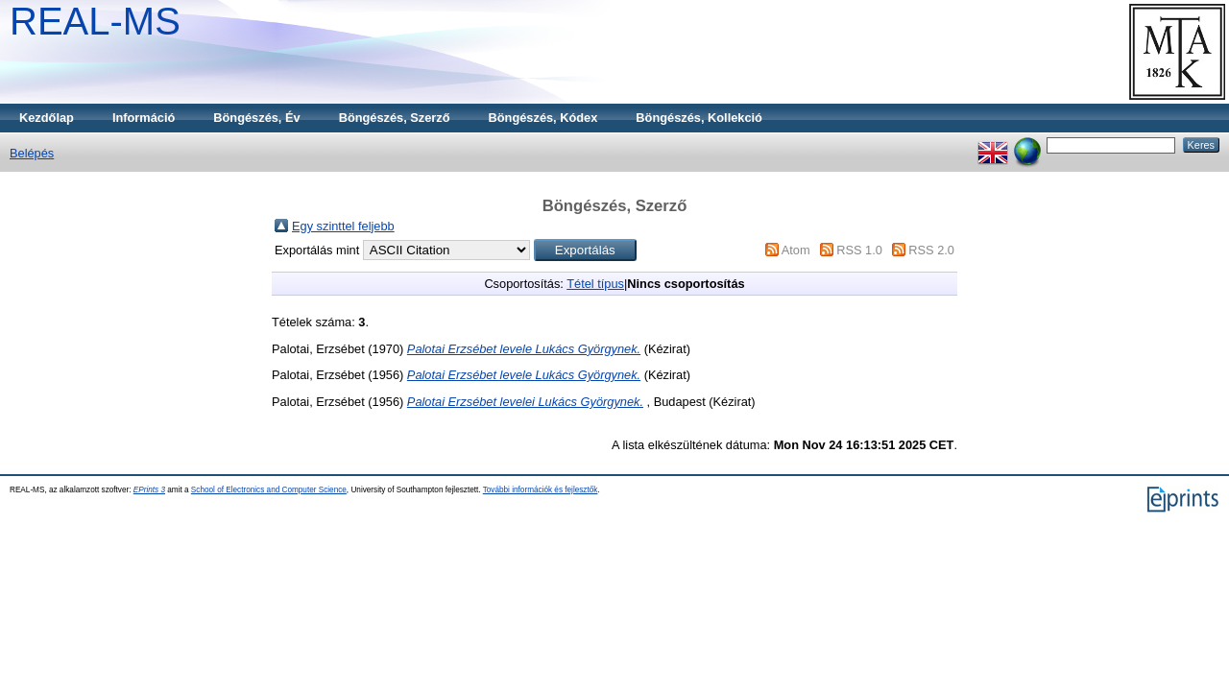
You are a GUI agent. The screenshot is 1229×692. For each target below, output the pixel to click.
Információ (143, 117)
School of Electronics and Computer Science (269, 490)
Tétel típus (595, 283)
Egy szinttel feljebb (343, 226)
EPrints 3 (149, 490)
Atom (796, 250)
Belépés (32, 153)
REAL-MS (95, 21)
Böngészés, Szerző (394, 117)
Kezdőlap (46, 117)
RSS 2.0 (931, 250)
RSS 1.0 (859, 250)
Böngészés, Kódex (543, 117)
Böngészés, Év (256, 117)
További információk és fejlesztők (540, 490)
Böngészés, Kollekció (699, 117)
